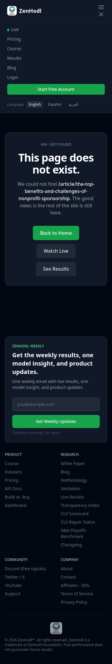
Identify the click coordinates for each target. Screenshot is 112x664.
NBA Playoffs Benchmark (73, 533)
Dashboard (15, 505)
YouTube (13, 585)
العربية (73, 104)
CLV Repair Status (78, 522)
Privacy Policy (74, 602)
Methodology (74, 480)
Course (14, 48)
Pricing (14, 39)
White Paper (73, 463)
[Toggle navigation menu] (101, 11)
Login (12, 77)
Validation (70, 488)
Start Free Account (56, 89)
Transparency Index (80, 505)
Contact (68, 577)
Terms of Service (77, 593)
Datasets (13, 472)
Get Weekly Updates (56, 421)
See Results (56, 269)
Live (13, 29)
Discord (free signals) (25, 568)
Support (13, 593)
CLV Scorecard (75, 513)
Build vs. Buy (17, 497)
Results (14, 58)
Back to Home (56, 233)
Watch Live (56, 251)
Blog (11, 67)
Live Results (72, 497)
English (35, 104)
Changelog (71, 545)
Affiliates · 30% (75, 585)
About (67, 568)
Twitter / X (15, 577)
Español (54, 104)
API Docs (13, 488)
